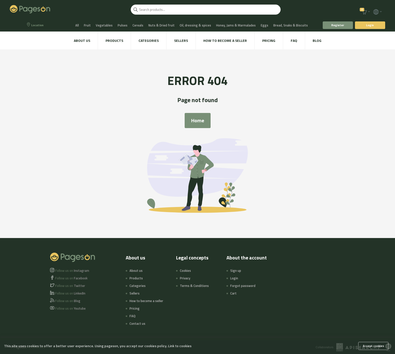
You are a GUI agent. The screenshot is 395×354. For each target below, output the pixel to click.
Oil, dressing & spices (195, 25)
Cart (233, 293)
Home (197, 120)
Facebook (71, 278)
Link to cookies (179, 345)
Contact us (137, 323)
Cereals (138, 25)
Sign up (235, 270)
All (77, 25)
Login (370, 25)
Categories (149, 40)
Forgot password (242, 285)
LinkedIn (70, 293)
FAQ (294, 40)
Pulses (122, 25)
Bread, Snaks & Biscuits (290, 25)
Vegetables (104, 25)
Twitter (70, 285)
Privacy (185, 278)
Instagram (72, 270)
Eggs (264, 25)
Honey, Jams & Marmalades (236, 25)
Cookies (185, 270)
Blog (317, 40)
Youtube (70, 308)
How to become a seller (225, 40)
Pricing (268, 40)
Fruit (87, 25)
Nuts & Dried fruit (161, 25)
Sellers (181, 40)
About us (82, 40)
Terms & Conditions (194, 285)
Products (114, 40)
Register (337, 25)
